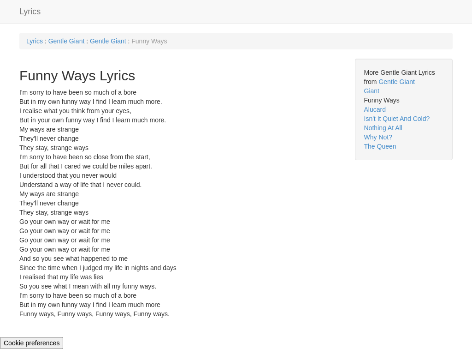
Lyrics (30, 11)
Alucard (375, 109)
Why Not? (378, 137)
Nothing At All (383, 128)
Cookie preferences (31, 343)
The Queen (380, 146)
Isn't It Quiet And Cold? (397, 118)
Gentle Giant (67, 41)
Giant (371, 91)
